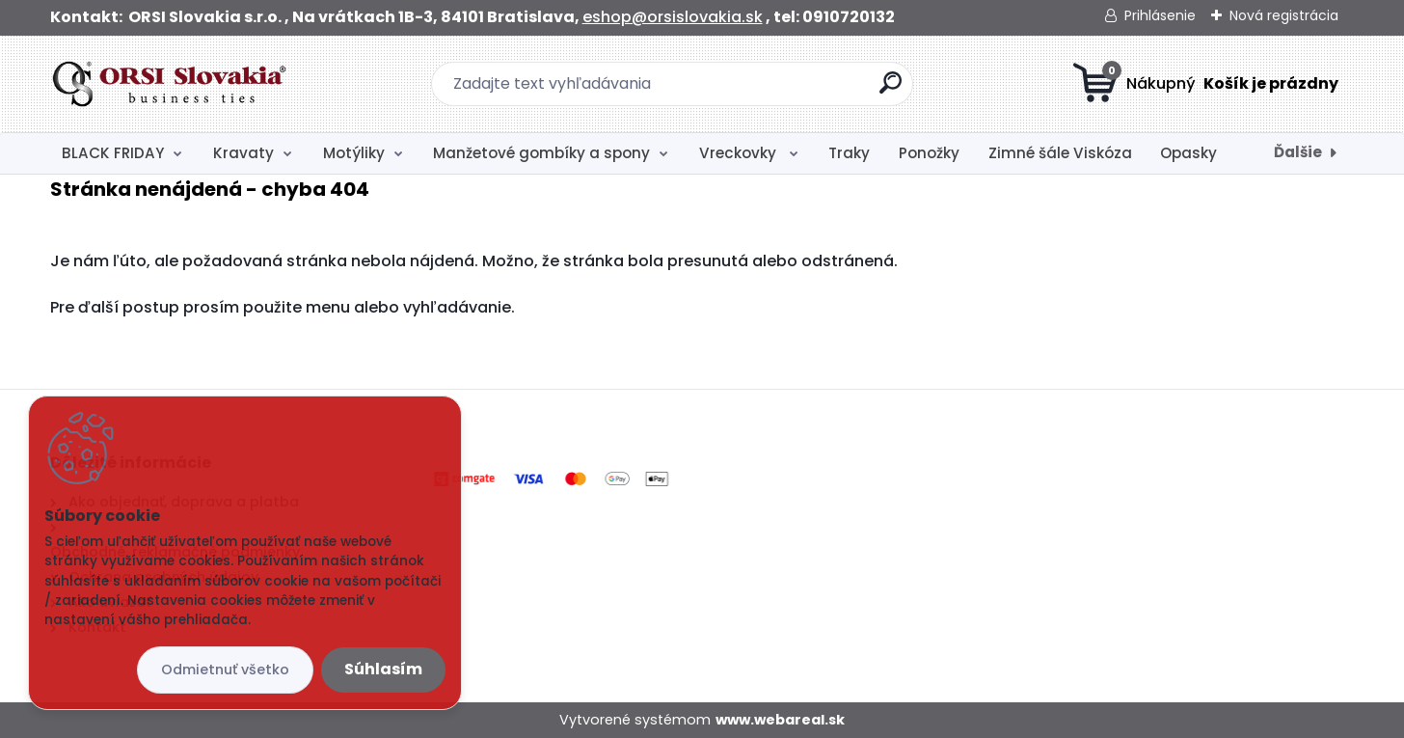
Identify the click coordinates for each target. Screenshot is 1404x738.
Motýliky (354, 153)
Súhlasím (383, 669)
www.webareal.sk (780, 719)
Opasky (1188, 153)
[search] (890, 90)
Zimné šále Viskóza (1060, 153)
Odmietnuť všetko (225, 669)
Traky (849, 153)
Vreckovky (739, 153)
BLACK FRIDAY (113, 153)
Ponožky (929, 153)
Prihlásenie (1160, 15)
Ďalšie (1298, 152)
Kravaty (243, 153)
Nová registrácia (1283, 15)
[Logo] (168, 84)
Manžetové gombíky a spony (541, 153)
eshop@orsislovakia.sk (672, 17)
